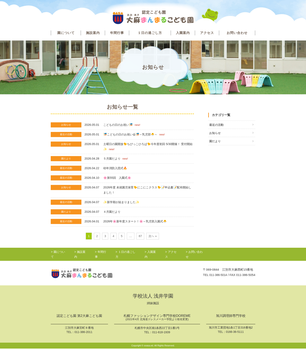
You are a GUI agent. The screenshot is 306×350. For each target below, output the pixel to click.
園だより (215, 141)
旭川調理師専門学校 (230, 317)
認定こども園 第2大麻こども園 (79, 317)
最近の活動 (217, 125)
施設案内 (93, 33)
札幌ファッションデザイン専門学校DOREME (157, 319)
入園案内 (183, 33)
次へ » (152, 238)
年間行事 (117, 33)
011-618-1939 (161, 333)
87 (140, 238)
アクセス (207, 33)
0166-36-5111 (235, 332)
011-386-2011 (83, 332)
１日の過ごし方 (150, 33)
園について (66, 33)
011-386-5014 (217, 276)
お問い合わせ (237, 33)
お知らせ (215, 133)
